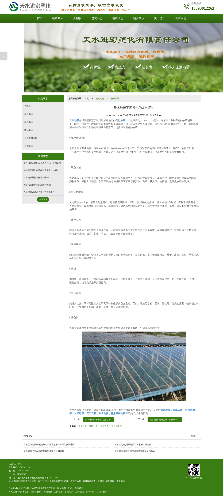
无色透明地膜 (30, 138)
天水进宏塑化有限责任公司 (42, 488)
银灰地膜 (28, 146)
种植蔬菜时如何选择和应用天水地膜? (41, 170)
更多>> (194, 436)
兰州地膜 (58, 491)
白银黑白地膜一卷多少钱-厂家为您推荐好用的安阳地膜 (49, 444)
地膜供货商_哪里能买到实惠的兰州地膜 (132, 444)
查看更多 (43, 199)
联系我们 (180, 18)
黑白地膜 (28, 114)
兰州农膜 (79, 491)
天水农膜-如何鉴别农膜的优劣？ (165, 419)
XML (70, 488)
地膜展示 (138, 18)
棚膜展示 (57, 18)
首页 (40, 18)
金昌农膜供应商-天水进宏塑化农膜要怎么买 (134, 451)
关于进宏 (159, 18)
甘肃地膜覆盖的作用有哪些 (36, 177)
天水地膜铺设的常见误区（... (98, 419)
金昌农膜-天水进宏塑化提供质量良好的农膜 (44, 451)
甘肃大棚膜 (102, 491)
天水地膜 (82, 426)
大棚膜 (77, 18)
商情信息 (79, 488)
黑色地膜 (28, 122)
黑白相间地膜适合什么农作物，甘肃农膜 (42, 163)
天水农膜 (104, 426)
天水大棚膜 (116, 426)
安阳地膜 (93, 426)
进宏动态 (96, 18)
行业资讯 (115, 98)
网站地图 (61, 488)
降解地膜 (28, 130)
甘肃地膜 (69, 491)
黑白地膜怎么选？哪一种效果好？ (39, 192)
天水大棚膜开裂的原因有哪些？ (38, 184)
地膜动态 (117, 18)
